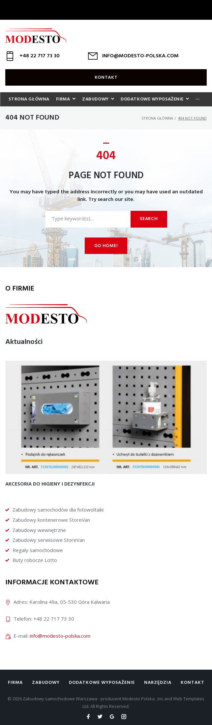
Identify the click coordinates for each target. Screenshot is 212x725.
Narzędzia (157, 682)
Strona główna (157, 118)
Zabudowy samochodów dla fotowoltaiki (58, 509)
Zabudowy (46, 682)
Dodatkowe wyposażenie (102, 682)
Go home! (106, 246)
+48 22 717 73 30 (39, 56)
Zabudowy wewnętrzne (39, 530)
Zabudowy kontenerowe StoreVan (51, 519)
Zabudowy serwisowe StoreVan (49, 540)
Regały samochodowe (38, 550)
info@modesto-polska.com (60, 635)
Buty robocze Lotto (35, 560)
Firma (15, 682)
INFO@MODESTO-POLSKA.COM (140, 56)
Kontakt (106, 77)
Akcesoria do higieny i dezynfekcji (50, 484)
